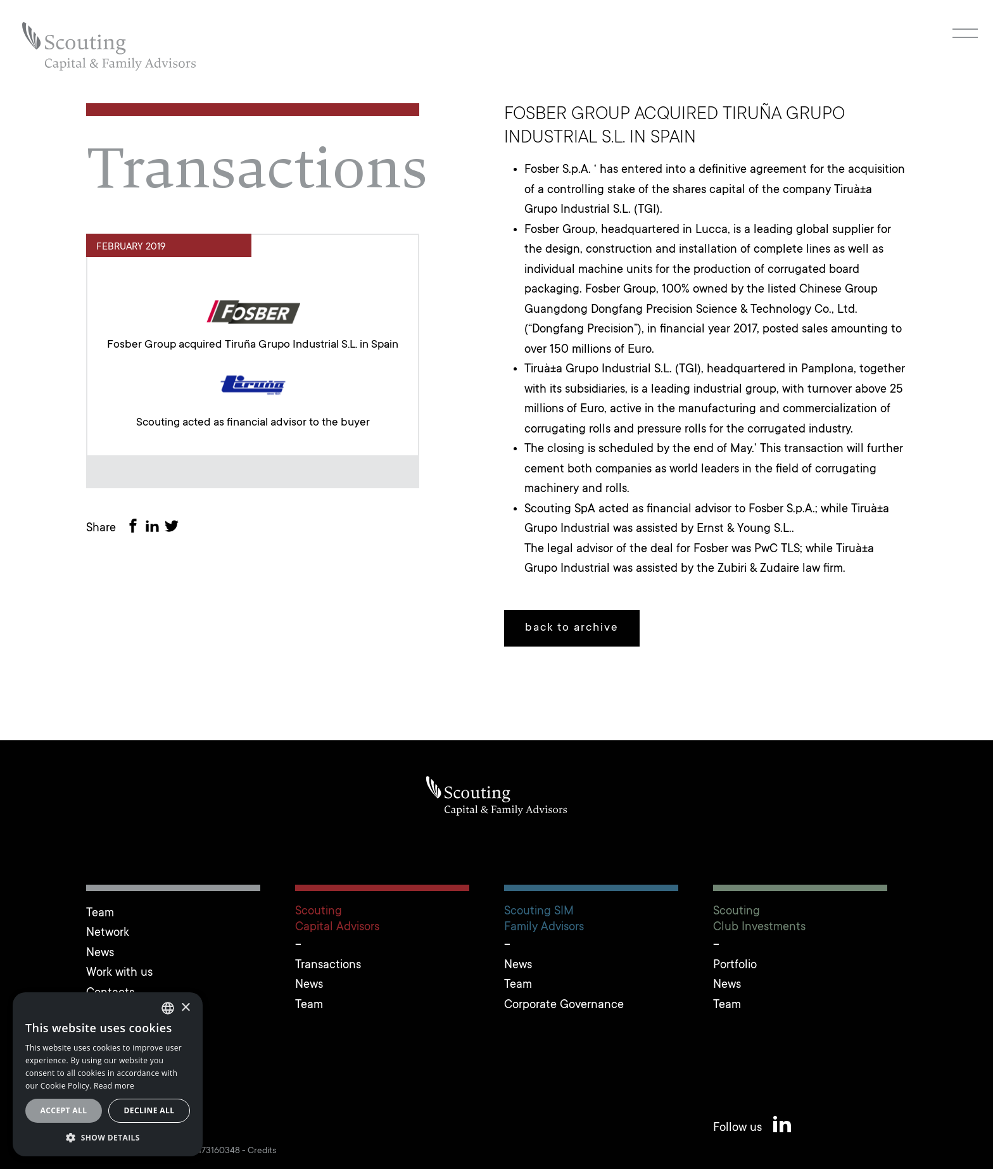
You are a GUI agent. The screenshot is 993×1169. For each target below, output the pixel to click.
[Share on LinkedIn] (154, 529)
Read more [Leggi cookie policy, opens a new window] (114, 1085)
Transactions (328, 965)
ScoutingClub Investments (759, 919)
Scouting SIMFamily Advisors (544, 919)
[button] (107, 1137)
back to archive (572, 628)
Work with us (119, 973)
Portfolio (735, 965)
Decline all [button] (149, 1110)
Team (100, 913)
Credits (262, 1151)
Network (107, 933)
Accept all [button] (64, 1110)
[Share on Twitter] (174, 529)
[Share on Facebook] (135, 529)
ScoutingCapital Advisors (337, 919)
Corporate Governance (564, 1005)
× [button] (185, 1008)
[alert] (108, 1074)
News (100, 953)
